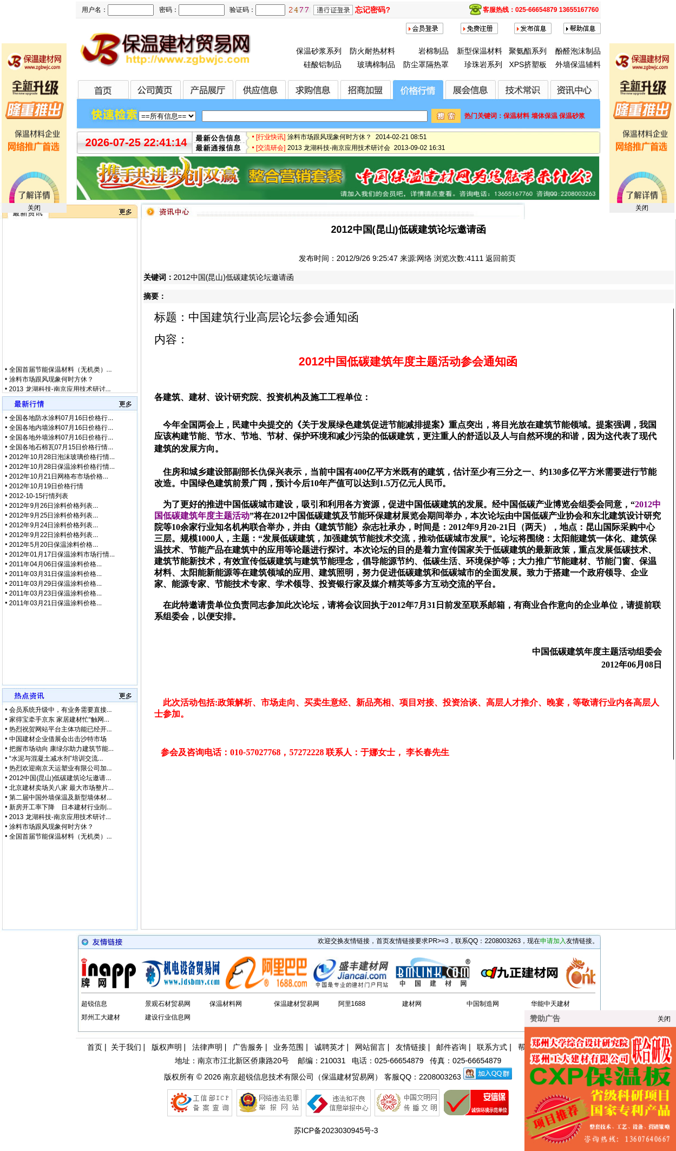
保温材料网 (225, 1004)
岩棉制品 (433, 51)
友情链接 (411, 1047)
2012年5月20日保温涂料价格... (54, 544)
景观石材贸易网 (168, 1004)
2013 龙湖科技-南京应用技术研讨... (60, 817)
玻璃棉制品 (376, 64)
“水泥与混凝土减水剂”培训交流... (56, 758)
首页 (94, 1047)
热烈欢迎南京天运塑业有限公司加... (60, 768)
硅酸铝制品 (323, 64)
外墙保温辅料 (578, 64)
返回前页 (500, 258)
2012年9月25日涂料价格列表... (54, 515)
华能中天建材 (550, 1004)
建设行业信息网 (168, 1017)
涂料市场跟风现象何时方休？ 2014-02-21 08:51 (356, 141)
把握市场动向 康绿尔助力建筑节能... (61, 749)
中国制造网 (483, 1004)
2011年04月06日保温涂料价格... (55, 564)
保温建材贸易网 (296, 1004)
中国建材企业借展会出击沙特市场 (58, 739)
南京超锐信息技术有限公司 (268, 1076)
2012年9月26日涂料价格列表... (54, 505)
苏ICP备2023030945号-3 (336, 1130)
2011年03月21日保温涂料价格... (55, 603)
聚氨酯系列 (528, 51)
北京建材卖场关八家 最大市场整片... (61, 788)
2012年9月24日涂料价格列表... (54, 525)
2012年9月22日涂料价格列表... (54, 535)
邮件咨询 (451, 1047)
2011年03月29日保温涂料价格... (55, 583)
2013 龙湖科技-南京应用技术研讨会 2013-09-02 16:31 (366, 151)
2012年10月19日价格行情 (46, 486)
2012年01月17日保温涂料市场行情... (62, 554)
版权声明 (167, 1047)
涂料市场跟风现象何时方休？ (51, 388)
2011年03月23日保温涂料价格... (55, 593)
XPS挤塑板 (528, 64)
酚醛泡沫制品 (578, 51)
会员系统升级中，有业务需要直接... (60, 710)
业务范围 (288, 1047)
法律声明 (207, 1047)
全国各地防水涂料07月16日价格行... (61, 418)
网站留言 (370, 1047)
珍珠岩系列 (483, 64)
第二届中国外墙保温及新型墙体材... (60, 797)
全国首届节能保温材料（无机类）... (60, 378)
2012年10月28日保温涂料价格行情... (62, 466)
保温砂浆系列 (319, 51)
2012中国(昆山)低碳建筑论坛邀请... (60, 778)
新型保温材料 (479, 51)
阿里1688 (352, 1004)
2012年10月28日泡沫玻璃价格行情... (62, 457)
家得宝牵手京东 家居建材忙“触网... (59, 719)
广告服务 (248, 1047)
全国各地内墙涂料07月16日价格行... (61, 427)
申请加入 (553, 941)
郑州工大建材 (100, 1017)
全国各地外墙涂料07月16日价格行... (61, 437)
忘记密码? (372, 9)
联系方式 (492, 1047)
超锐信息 (94, 1004)
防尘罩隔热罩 (426, 64)
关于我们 (126, 1047)
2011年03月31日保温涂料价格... (55, 574)
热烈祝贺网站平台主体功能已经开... (60, 729)
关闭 (34, 208)
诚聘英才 (329, 1047)
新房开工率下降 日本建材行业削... (60, 807)
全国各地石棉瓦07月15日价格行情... (61, 447)
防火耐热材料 (372, 51)
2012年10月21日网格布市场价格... (58, 476)
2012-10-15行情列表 (38, 496)
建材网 (412, 1004)
